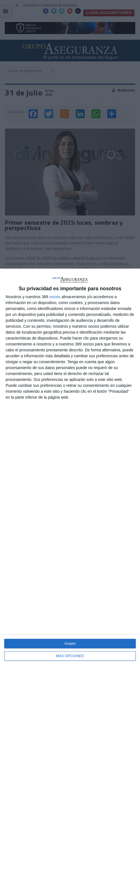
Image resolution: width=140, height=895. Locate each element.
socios (55, 297)
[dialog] (70, 582)
